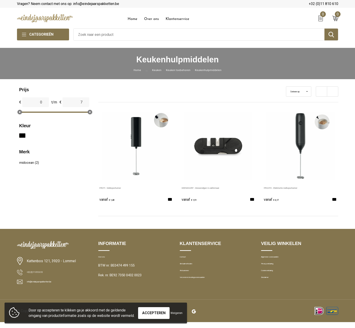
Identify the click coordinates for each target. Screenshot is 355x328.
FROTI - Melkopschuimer (119, 187)
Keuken (153, 70)
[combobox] (199, 34)
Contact (186, 259)
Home (132, 19)
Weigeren (176, 310)
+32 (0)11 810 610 (323, 4)
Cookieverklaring (273, 278)
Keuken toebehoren (178, 70)
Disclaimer (268, 288)
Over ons (151, 19)
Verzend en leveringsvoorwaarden (205, 288)
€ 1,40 (109, 199)
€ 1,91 (192, 199)
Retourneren (189, 278)
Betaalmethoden (192, 268)
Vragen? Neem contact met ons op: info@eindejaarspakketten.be (68, 4)
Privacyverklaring (273, 268)
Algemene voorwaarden (278, 259)
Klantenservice (177, 19)
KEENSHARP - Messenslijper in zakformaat (217, 187)
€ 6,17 (274, 199)
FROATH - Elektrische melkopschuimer (295, 187)
